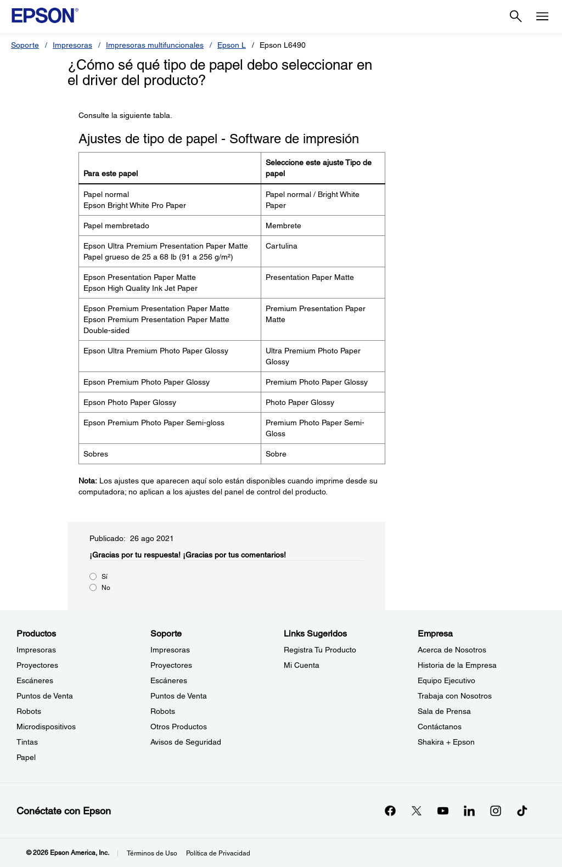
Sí (105, 577)
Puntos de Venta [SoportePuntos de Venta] (178, 695)
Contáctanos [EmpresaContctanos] (440, 726)
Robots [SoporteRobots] (162, 711)
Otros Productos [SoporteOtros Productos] (178, 726)
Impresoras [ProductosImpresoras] (36, 649)
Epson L (231, 45)
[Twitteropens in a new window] (416, 810)
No (106, 588)
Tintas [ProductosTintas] (27, 741)
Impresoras (72, 45)
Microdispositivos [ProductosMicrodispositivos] (46, 726)
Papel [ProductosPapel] (26, 757)
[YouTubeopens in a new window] (443, 810)
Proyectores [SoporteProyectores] (171, 665)
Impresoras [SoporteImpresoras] (170, 649)
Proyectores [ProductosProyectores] (37, 665)
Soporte (25, 45)
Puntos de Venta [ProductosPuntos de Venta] (44, 695)
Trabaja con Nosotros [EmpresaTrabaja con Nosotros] (455, 695)
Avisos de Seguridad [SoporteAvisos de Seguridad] (185, 741)
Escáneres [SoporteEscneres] (168, 680)
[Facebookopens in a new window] (390, 810)
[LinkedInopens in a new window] (469, 810)
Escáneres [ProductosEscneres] (34, 680)
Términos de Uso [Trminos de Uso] (152, 853)
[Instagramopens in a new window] (495, 810)
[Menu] (542, 16)
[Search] (516, 16)
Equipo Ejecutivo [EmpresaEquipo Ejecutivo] (446, 680)
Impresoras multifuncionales (155, 45)
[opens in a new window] (522, 810)
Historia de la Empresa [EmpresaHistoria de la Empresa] (457, 665)
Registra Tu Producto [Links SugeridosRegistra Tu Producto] (320, 649)
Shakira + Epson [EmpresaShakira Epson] (446, 741)
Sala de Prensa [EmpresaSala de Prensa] (444, 711)
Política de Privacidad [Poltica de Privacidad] (218, 853)
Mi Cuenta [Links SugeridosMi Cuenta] (301, 665)
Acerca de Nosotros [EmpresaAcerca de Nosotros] (452, 649)
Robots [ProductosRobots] (28, 711)
